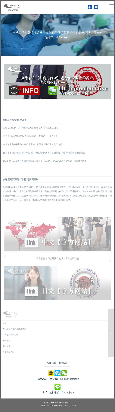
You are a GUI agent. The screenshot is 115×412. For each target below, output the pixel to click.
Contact (57, 363)
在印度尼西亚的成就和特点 (14, 331)
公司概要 (6, 342)
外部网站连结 (8, 354)
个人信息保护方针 (10, 337)
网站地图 (6, 348)
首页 (5, 325)
